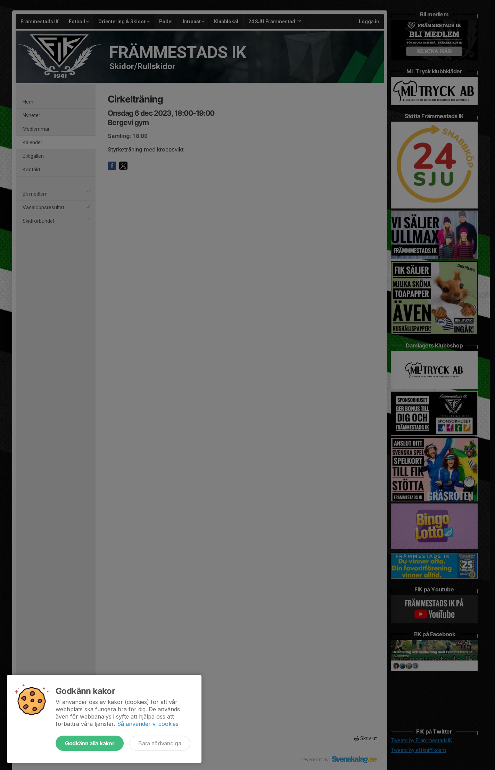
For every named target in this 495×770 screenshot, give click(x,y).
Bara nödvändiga (159, 743)
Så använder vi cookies (148, 723)
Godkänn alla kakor (89, 743)
